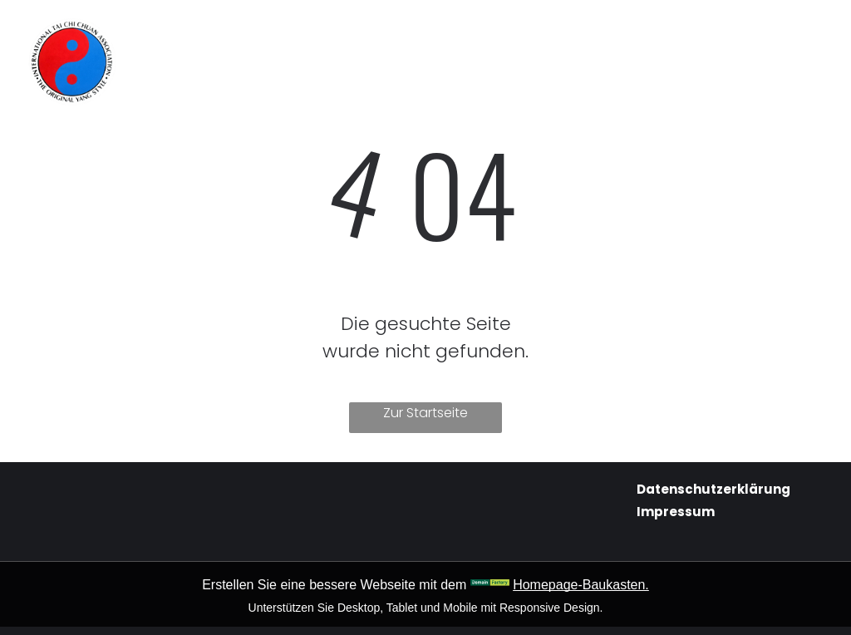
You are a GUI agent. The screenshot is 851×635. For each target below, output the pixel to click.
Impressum (676, 511)
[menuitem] (257, 34)
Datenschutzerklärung (713, 489)
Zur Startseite (425, 412)
